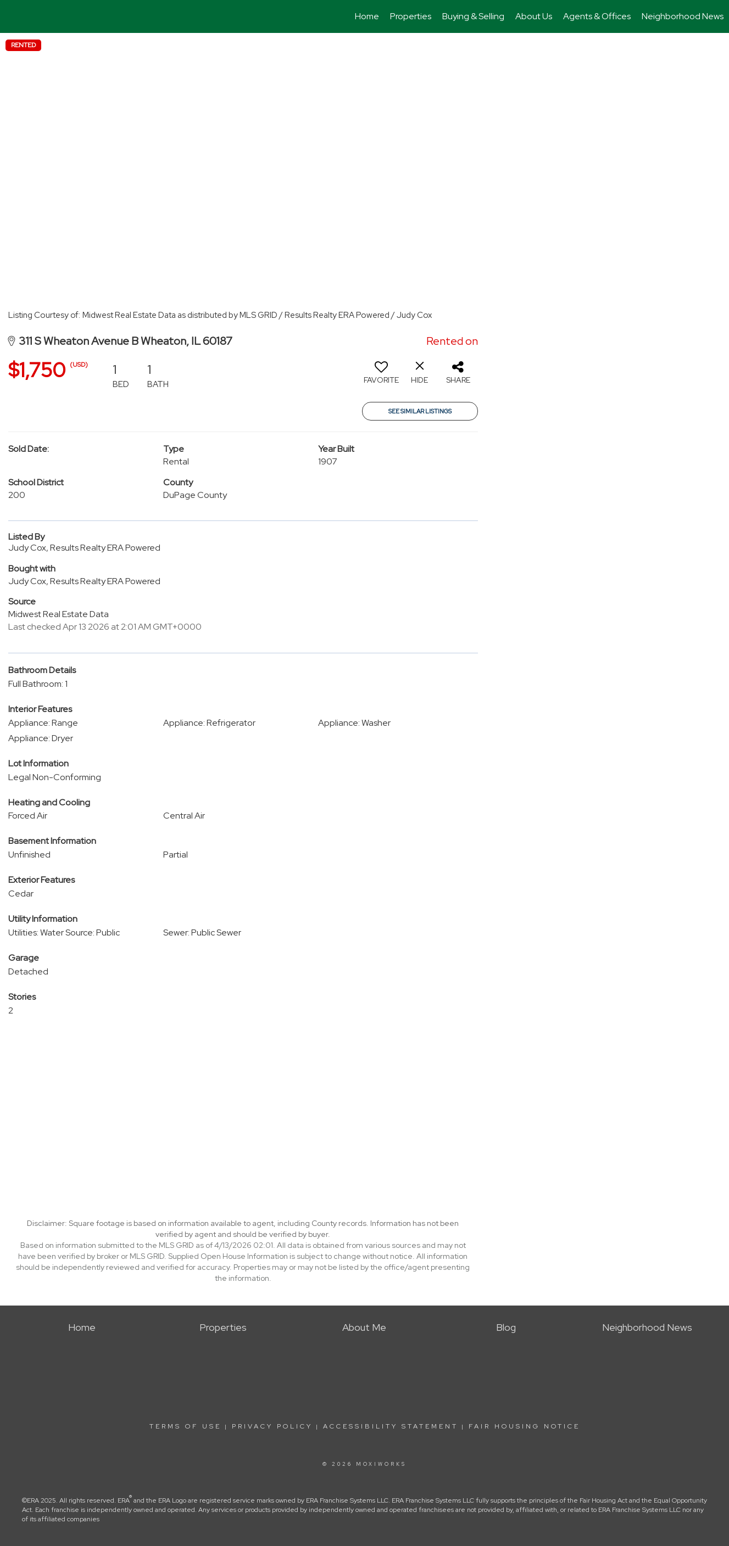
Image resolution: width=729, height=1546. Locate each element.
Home (367, 16)
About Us (533, 16)
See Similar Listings (420, 411)
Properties (410, 16)
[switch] (381, 376)
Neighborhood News (683, 16)
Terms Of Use (185, 1426)
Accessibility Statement (390, 1426)
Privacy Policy (272, 1426)
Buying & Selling (473, 16)
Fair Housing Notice (524, 1426)
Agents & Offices (597, 16)
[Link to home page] (14, 16)
